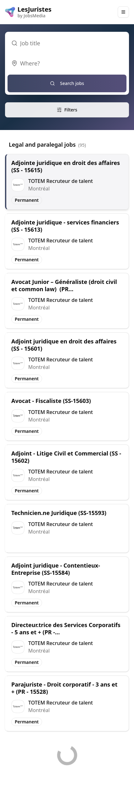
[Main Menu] (123, 12)
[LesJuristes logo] (28, 12)
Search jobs (67, 83)
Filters (67, 110)
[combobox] (67, 63)
